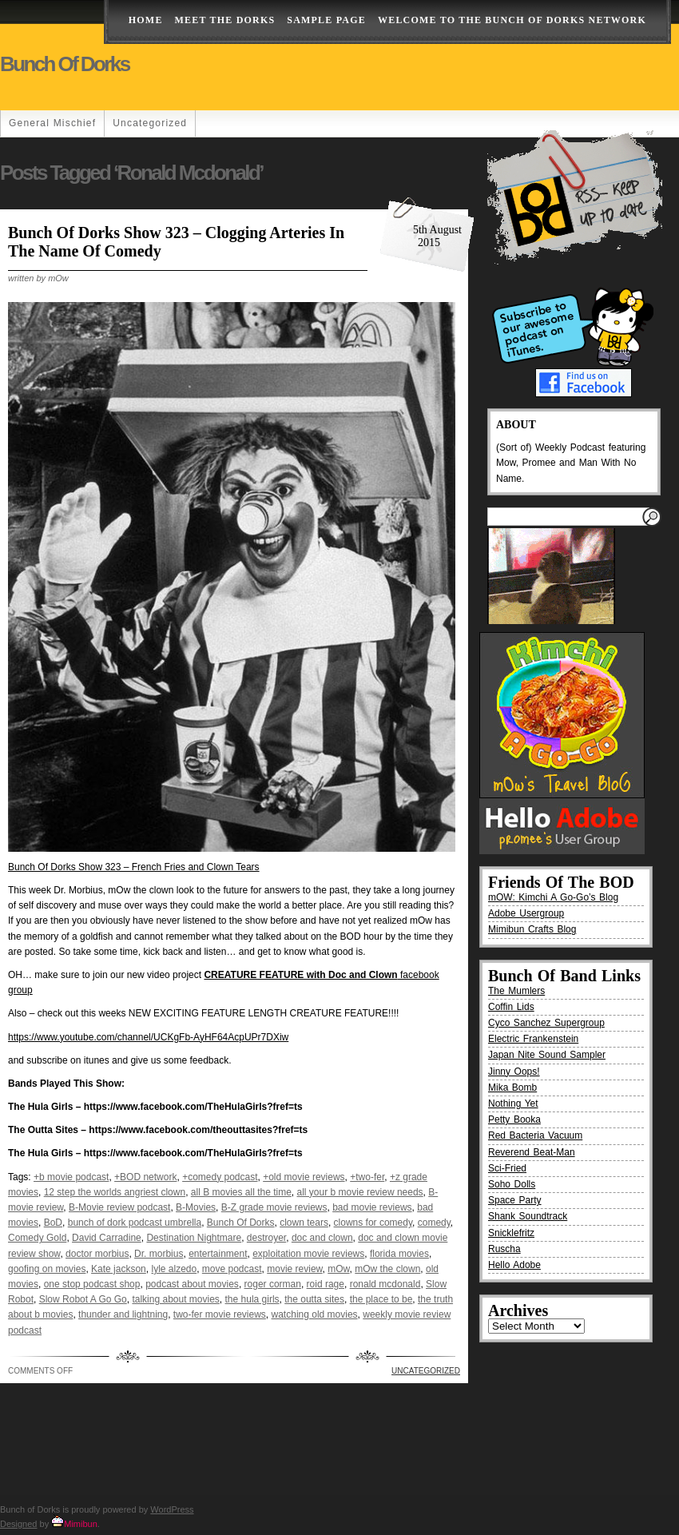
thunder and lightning (123, 1314)
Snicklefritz (511, 1233)
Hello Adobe (514, 1265)
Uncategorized (150, 123)
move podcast (232, 1269)
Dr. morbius (158, 1253)
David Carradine (106, 1237)
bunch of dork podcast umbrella (134, 1222)
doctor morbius (97, 1253)
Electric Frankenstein (533, 1038)
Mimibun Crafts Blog (532, 929)
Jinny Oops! (514, 1071)
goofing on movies (46, 1269)
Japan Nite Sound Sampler (547, 1054)
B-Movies (196, 1207)
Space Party (515, 1200)
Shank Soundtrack (527, 1216)
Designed (18, 1524)
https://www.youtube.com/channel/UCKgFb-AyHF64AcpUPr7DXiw (148, 1037)
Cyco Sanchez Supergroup (546, 1022)
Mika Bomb (512, 1087)
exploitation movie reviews (308, 1253)
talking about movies (175, 1299)
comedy (434, 1222)
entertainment (218, 1253)
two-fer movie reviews (219, 1314)
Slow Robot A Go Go (83, 1299)
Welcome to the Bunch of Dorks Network (512, 20)
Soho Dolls (511, 1184)
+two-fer (367, 1177)
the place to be (381, 1299)
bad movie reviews (371, 1207)
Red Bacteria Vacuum (535, 1135)
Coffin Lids (511, 1006)
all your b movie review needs (360, 1192)
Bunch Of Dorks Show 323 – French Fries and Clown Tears (134, 867)
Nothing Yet (513, 1103)
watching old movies (315, 1314)
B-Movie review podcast (119, 1207)
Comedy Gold (37, 1237)
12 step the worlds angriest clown (114, 1192)
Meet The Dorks (225, 20)
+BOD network (145, 1177)
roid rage (325, 1284)
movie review (294, 1269)
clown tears (304, 1222)
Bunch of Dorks (64, 64)
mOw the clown (387, 1269)
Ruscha (504, 1249)
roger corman (272, 1284)
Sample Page (326, 20)
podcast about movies (192, 1284)
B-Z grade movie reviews (274, 1207)
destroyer (266, 1237)
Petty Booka (514, 1119)
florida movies (399, 1253)
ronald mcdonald (385, 1284)
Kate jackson (118, 1269)
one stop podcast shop (92, 1284)
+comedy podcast (219, 1177)
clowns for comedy (373, 1222)
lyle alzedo (174, 1269)
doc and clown (322, 1237)
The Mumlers (516, 990)
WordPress (171, 1509)
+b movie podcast (71, 1177)
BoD (53, 1222)
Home (146, 20)
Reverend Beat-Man (531, 1152)
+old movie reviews (303, 1177)
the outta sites (314, 1299)
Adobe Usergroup (526, 913)
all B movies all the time (241, 1192)
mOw (338, 1269)
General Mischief (52, 123)
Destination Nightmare (193, 1237)
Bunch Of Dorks (241, 1222)
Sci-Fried (507, 1168)
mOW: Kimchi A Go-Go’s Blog (553, 897)
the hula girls (252, 1299)
